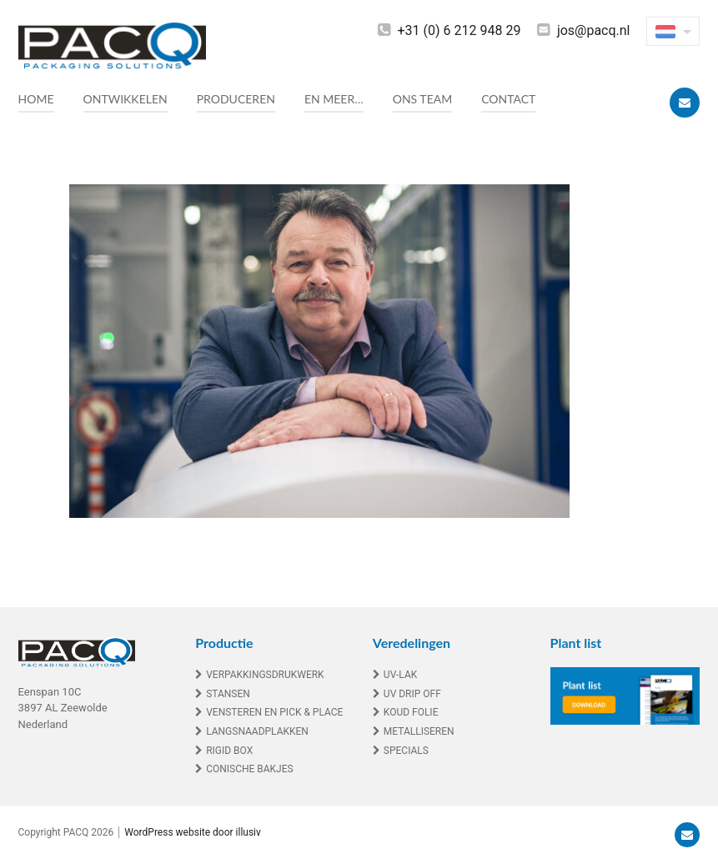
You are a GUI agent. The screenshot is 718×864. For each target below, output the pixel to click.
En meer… (334, 99)
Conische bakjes (250, 769)
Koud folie (411, 712)
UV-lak (400, 675)
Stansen (228, 694)
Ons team (422, 99)
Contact (508, 99)
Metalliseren (419, 731)
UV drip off (412, 694)
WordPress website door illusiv (192, 832)
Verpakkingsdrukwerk (265, 675)
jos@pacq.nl (593, 30)
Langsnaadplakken (257, 731)
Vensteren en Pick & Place (274, 712)
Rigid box (229, 750)
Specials (406, 750)
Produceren (236, 99)
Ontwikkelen (125, 99)
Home (36, 99)
